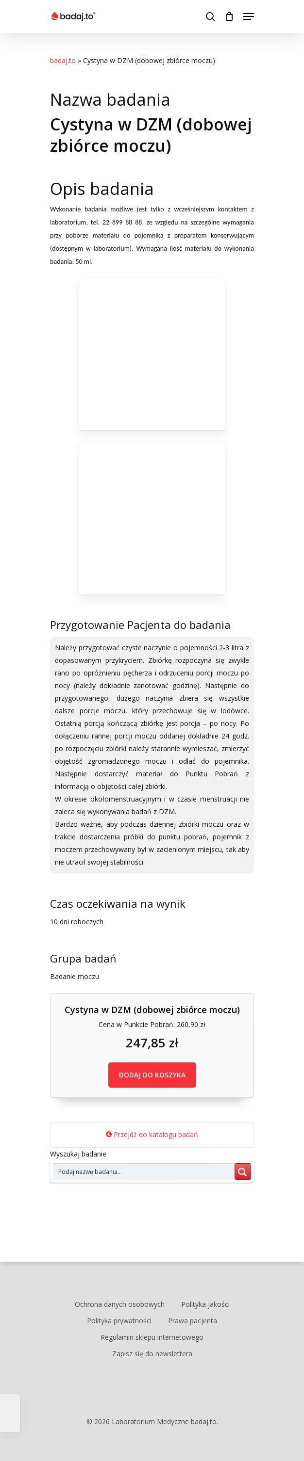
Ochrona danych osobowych (120, 1304)
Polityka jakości (205, 1304)
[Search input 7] (144, 1171)
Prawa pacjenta (192, 1320)
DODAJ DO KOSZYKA (152, 1074)
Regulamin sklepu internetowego (152, 1337)
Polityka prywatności (119, 1320)
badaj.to (63, 60)
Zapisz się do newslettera (152, 1353)
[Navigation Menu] (248, 16)
